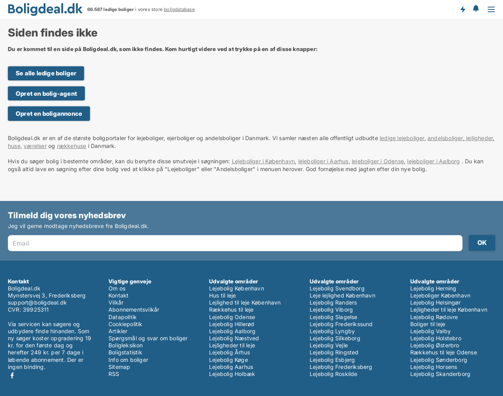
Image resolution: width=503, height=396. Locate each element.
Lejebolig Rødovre (434, 317)
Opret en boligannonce (49, 113)
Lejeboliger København (440, 295)
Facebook (12, 375)
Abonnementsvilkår (133, 309)
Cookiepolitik (125, 324)
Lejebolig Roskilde (334, 373)
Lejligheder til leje (232, 345)
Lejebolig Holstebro (435, 338)
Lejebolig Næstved (234, 338)
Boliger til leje (427, 324)
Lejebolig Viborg (331, 309)
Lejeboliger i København (263, 161)
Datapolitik (122, 317)
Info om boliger (128, 359)
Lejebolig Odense (232, 317)
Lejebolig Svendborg (337, 288)
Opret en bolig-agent (46, 93)
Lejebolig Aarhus (231, 366)
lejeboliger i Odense (378, 161)
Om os (116, 288)
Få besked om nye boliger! (462, 9)
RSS (113, 373)
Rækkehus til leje (231, 309)
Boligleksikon (125, 345)
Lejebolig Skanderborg (440, 373)
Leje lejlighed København (342, 295)
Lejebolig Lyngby (332, 331)
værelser (35, 145)
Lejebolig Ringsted (334, 352)
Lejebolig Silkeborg (335, 338)
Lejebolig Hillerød (232, 324)
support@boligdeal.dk (37, 302)
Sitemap (119, 366)
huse (14, 145)
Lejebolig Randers (333, 302)
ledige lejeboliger (402, 138)
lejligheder (478, 138)
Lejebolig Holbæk (232, 373)
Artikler (118, 331)
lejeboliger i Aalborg (433, 161)
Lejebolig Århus (229, 352)
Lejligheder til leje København (448, 309)
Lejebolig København (236, 288)
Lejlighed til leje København (245, 302)
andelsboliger (445, 138)
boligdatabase (179, 9)
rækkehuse (71, 145)
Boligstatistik (125, 352)
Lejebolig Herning (433, 288)
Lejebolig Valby (430, 331)
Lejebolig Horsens (433, 366)
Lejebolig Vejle (329, 345)
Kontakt (118, 295)
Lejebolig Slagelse (334, 317)
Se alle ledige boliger (46, 73)
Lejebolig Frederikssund (341, 324)
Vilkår (115, 302)
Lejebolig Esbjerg (332, 359)
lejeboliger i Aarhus (323, 161)
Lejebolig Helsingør (435, 302)
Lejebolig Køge (228, 359)
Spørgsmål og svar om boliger (148, 338)
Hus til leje (222, 295)
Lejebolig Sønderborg (438, 359)
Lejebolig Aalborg (232, 331)
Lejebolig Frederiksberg (341, 366)
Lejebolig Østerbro (434, 345)
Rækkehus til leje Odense (443, 352)
